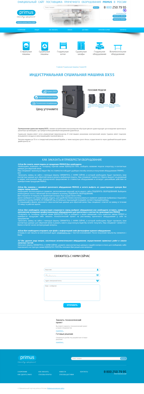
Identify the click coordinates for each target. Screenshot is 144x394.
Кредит (37, 30)
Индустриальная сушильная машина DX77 (93, 106)
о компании (21, 30)
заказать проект (119, 19)
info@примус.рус (121, 13)
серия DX (83, 67)
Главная (59, 67)
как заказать (53, 30)
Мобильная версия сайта (55, 388)
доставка (85, 30)
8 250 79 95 (115, 8)
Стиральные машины (26, 53)
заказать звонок (119, 16)
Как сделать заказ (25, 374)
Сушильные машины (44, 53)
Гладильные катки (63, 53)
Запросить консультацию (47, 97)
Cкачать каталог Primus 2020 (26, 22)
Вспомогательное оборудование (118, 53)
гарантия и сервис (104, 30)
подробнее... (60, 331)
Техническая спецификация (46, 103)
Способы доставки (66, 374)
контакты (123, 30)
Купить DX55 (52, 91)
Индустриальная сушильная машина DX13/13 (104, 106)
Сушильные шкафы (81, 53)
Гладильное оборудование (99, 53)
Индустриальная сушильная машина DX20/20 (114, 106)
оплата (70, 30)
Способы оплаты (45, 374)
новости (62, 372)
